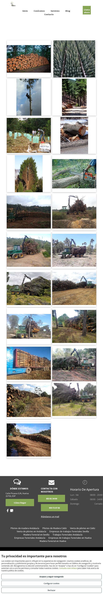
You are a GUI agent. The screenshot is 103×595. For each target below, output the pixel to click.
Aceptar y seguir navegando (51, 576)
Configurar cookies (51, 583)
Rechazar (51, 590)
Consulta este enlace (68, 568)
